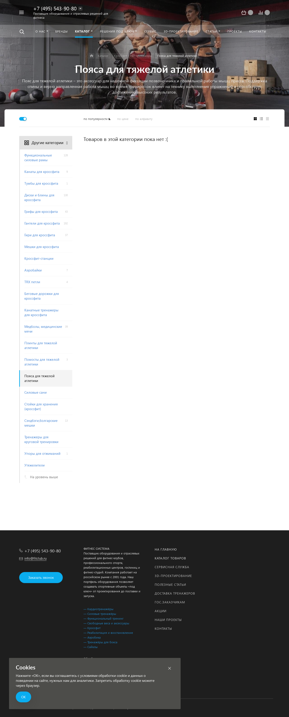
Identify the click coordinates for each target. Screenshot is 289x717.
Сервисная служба (172, 567)
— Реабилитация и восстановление (108, 632)
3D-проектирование (173, 576)
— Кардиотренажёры (98, 609)
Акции (160, 611)
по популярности (96, 119)
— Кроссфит (92, 628)
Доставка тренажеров (175, 593)
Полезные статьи (170, 584)
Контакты (163, 628)
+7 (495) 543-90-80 (55, 8)
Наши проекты (168, 620)
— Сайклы (91, 647)
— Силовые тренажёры (100, 614)
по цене (122, 119)
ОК (23, 697)
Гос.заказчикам (170, 602)
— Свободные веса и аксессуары (106, 623)
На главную (166, 549)
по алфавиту (143, 119)
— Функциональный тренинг (104, 618)
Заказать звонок (41, 577)
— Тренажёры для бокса (100, 642)
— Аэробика (92, 637)
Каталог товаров (170, 558)
